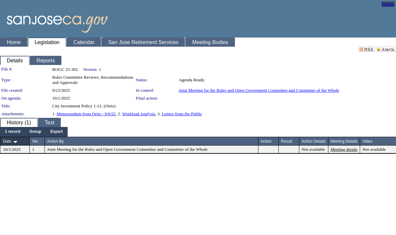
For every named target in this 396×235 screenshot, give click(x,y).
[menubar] (34, 132)
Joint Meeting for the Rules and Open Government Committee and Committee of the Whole (259, 90)
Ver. (35, 141)
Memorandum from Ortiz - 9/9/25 (86, 113)
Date (7, 141)
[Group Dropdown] (35, 132)
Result (286, 141)
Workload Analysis (138, 113)
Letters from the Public (182, 113)
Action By (55, 141)
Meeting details (344, 149)
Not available (313, 149)
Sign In (388, 4)
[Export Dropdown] (56, 132)
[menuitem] (12, 131)
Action (266, 141)
